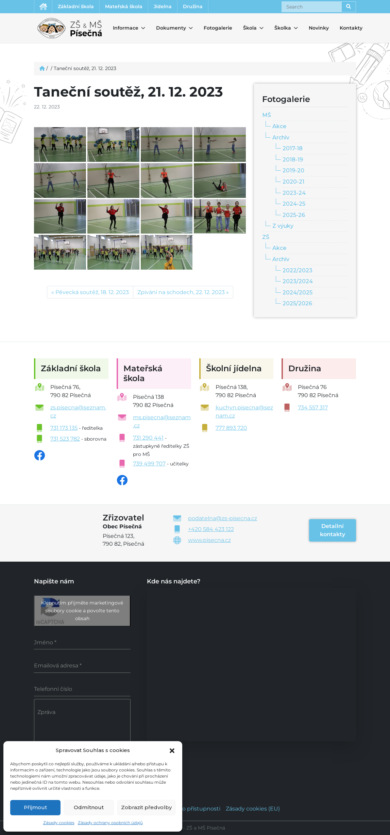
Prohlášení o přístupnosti (186, 808)
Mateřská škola (123, 6)
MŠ (266, 115)
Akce (279, 126)
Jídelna (163, 6)
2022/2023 (297, 270)
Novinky (319, 28)
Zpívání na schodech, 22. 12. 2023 (181, 292)
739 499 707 (149, 463)
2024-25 (294, 204)
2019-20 (293, 170)
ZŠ (265, 237)
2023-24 (294, 193)
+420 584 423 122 (211, 529)
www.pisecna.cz (209, 540)
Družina (193, 6)
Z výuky (282, 226)
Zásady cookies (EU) (253, 808)
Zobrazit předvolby (146, 807)
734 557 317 (313, 407)
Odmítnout (89, 807)
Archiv (280, 137)
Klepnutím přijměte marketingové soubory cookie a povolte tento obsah (82, 610)
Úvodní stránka (43, 6)
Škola (249, 28)
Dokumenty (167, 28)
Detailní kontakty (332, 530)
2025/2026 (297, 303)
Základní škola (76, 6)
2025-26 (294, 215)
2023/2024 (298, 281)
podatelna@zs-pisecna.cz (222, 518)
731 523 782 (65, 439)
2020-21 (293, 181)
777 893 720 (231, 428)
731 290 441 (148, 437)
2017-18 (293, 148)
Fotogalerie (218, 28)
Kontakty (351, 28)
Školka (280, 28)
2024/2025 (297, 292)
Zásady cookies (58, 822)
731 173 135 (64, 428)
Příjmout (35, 807)
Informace (121, 28)
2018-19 (293, 159)
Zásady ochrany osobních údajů (110, 822)
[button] (172, 750)
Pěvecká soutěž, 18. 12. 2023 (92, 292)
